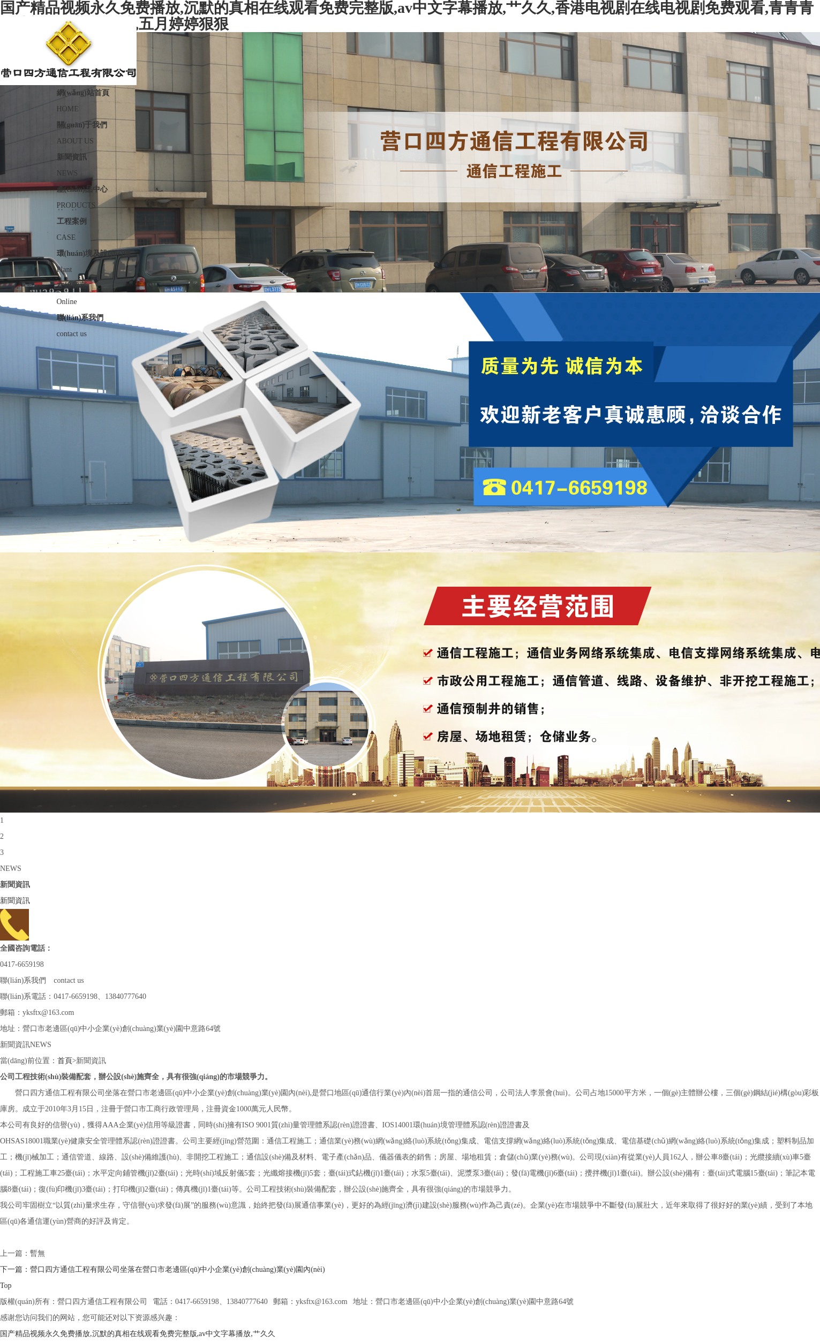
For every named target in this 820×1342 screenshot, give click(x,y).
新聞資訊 (15, 901)
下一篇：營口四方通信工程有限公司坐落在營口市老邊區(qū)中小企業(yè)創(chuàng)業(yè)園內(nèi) (162, 1269)
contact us (410, 324)
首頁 (64, 1061)
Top (6, 1286)
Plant (410, 260)
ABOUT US (410, 131)
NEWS (410, 163)
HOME (410, 99)
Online (410, 292)
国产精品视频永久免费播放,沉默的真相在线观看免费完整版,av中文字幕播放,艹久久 (137, 1334)
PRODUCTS (410, 195)
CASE (410, 227)
